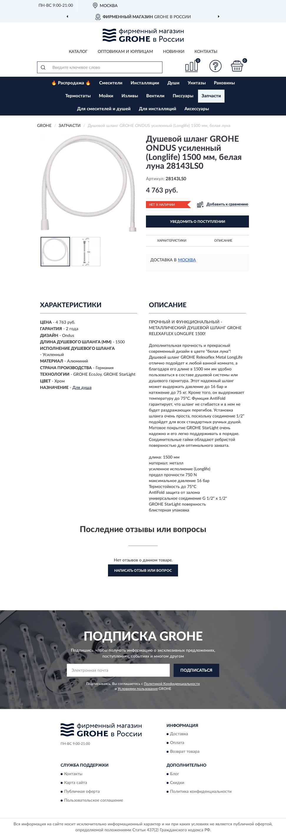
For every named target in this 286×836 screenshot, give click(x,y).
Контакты (205, 52)
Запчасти (211, 96)
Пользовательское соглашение (93, 800)
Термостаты (78, 96)
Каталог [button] (78, 52)
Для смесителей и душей (104, 109)
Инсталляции (145, 83)
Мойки (106, 96)
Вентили (155, 96)
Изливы (130, 96)
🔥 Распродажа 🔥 (71, 83)
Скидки (177, 783)
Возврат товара (184, 752)
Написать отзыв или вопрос (143, 570)
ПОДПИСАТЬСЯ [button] (196, 670)
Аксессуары (196, 109)
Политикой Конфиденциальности (172, 683)
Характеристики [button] (171, 240)
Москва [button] (187, 260)
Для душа (82, 388)
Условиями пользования (138, 688)
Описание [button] (223, 240)
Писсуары (183, 96)
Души (173, 83)
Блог (174, 774)
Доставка (179, 734)
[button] (215, 66)
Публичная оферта (82, 792)
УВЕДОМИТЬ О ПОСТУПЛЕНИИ (197, 221)
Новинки (173, 52)
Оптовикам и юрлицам (125, 52)
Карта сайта (75, 783)
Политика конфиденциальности (201, 792)
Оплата (177, 743)
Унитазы (197, 83)
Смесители (110, 83)
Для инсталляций (157, 109)
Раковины (224, 83)
